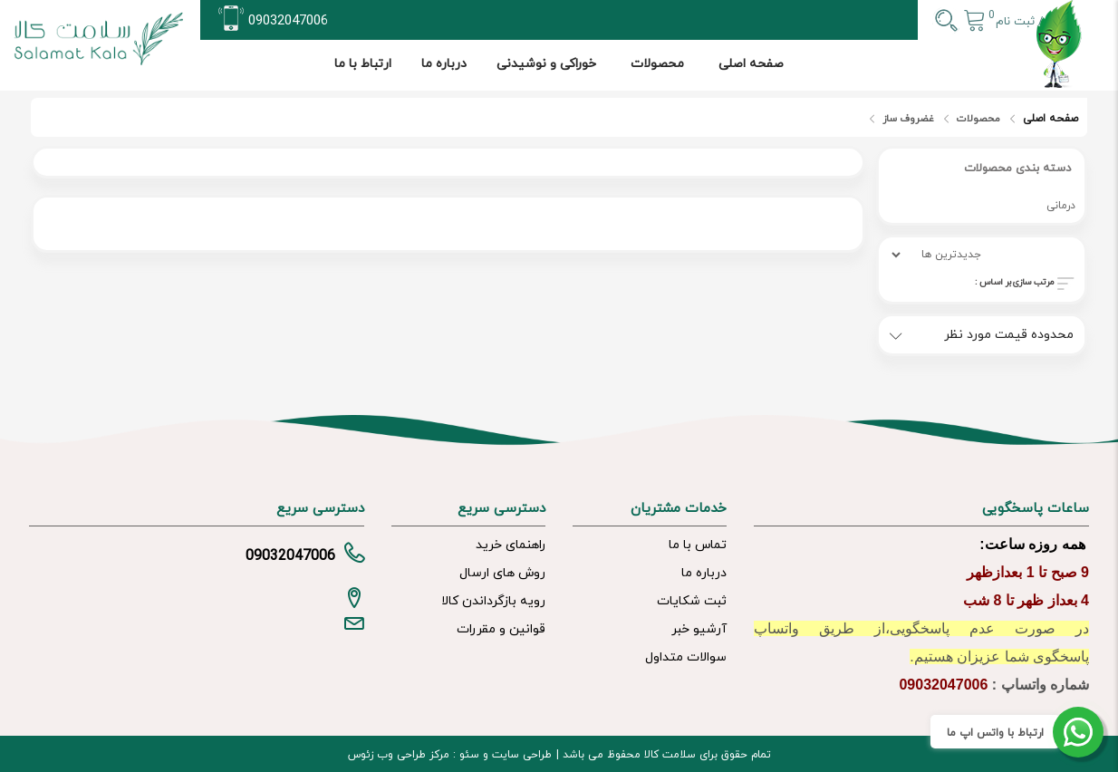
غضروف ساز (908, 118)
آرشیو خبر (699, 629)
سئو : (464, 755)
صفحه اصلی (751, 63)
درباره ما (444, 63)
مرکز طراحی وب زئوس (398, 755)
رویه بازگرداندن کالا (493, 601)
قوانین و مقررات (501, 629)
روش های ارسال (502, 573)
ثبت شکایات (692, 601)
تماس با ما (698, 545)
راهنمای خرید (510, 545)
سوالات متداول (686, 657)
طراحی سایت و (515, 755)
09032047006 (288, 21)
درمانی (1060, 205)
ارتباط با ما (362, 63)
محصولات (657, 63)
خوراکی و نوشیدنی (546, 63)
